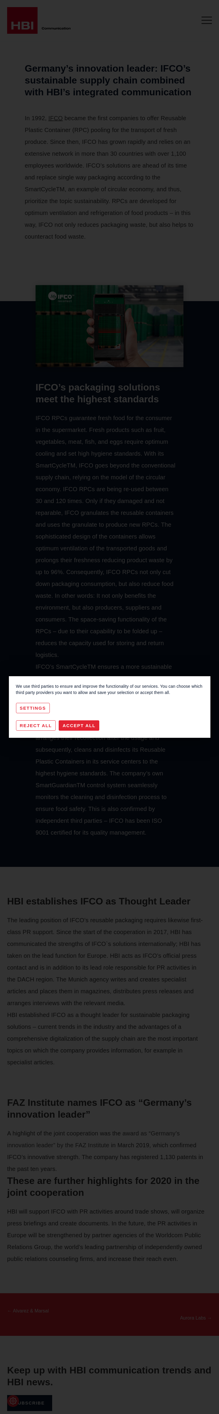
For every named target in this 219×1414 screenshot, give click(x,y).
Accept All (79, 725)
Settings (33, 708)
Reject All (36, 725)
